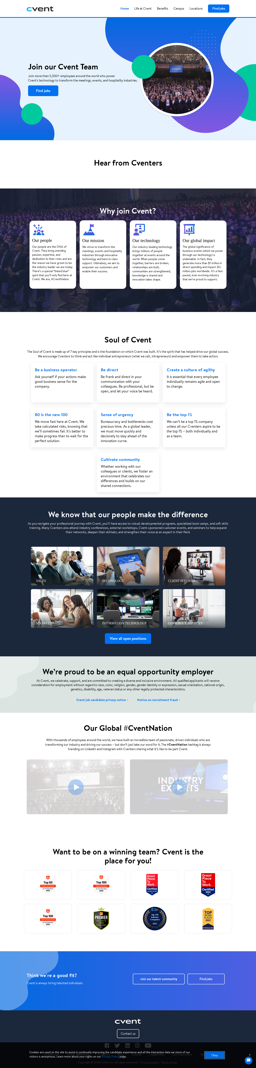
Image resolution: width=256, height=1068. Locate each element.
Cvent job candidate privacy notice (102, 700)
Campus (179, 8)
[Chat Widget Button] (248, 1060)
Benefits (162, 8)
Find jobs (218, 8)
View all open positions (128, 638)
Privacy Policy (110, 1056)
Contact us (128, 1033)
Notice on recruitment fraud (158, 700)
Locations (196, 8)
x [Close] (249, 1054)
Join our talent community (158, 979)
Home (124, 8)
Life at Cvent (143, 8)
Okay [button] (214, 1055)
